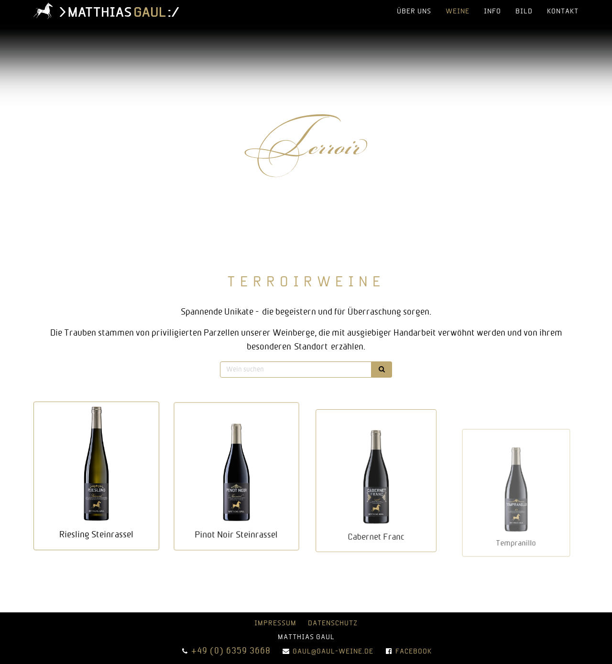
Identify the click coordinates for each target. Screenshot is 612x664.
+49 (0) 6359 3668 (231, 651)
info (492, 11)
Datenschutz (333, 623)
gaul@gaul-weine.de (333, 651)
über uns (414, 11)
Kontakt (563, 11)
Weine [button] (458, 11)
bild (524, 11)
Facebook (413, 651)
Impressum (275, 623)
